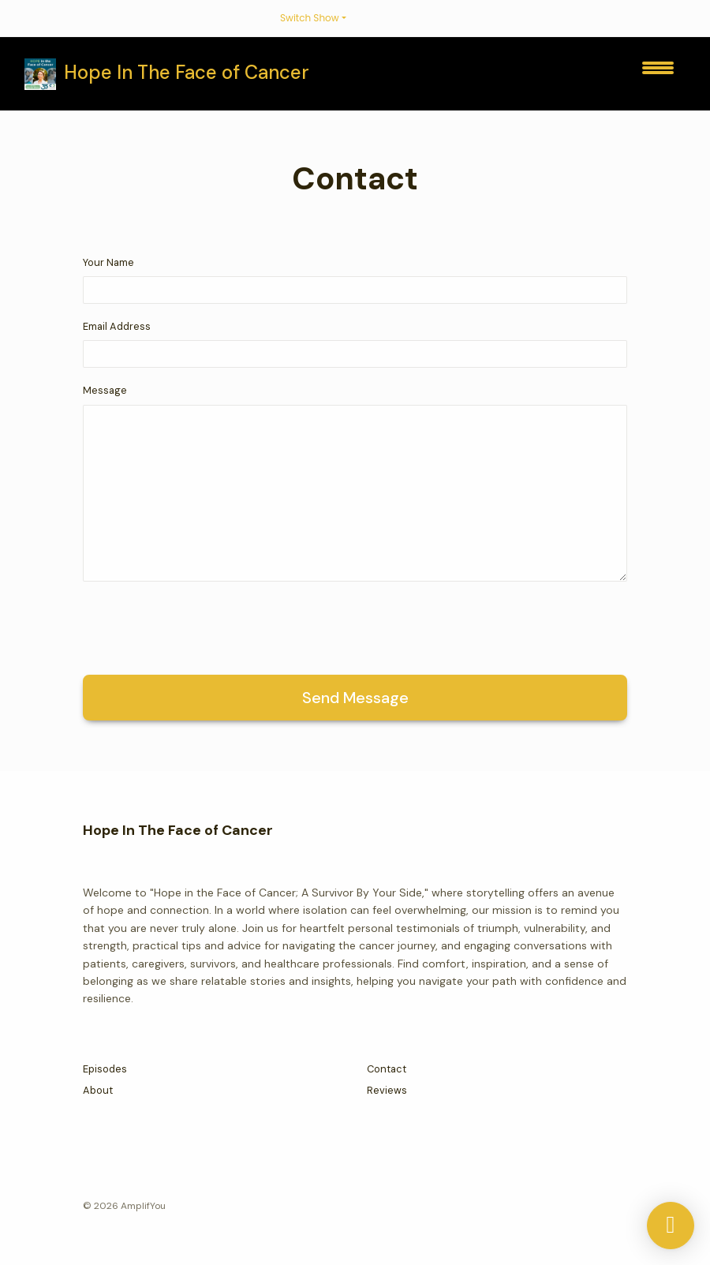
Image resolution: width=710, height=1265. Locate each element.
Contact (386, 1069)
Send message (355, 697)
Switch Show (309, 17)
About (98, 1090)
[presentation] (203, 625)
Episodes (105, 1069)
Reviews (387, 1090)
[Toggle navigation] (658, 74)
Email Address (117, 326)
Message (105, 390)
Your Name (108, 262)
